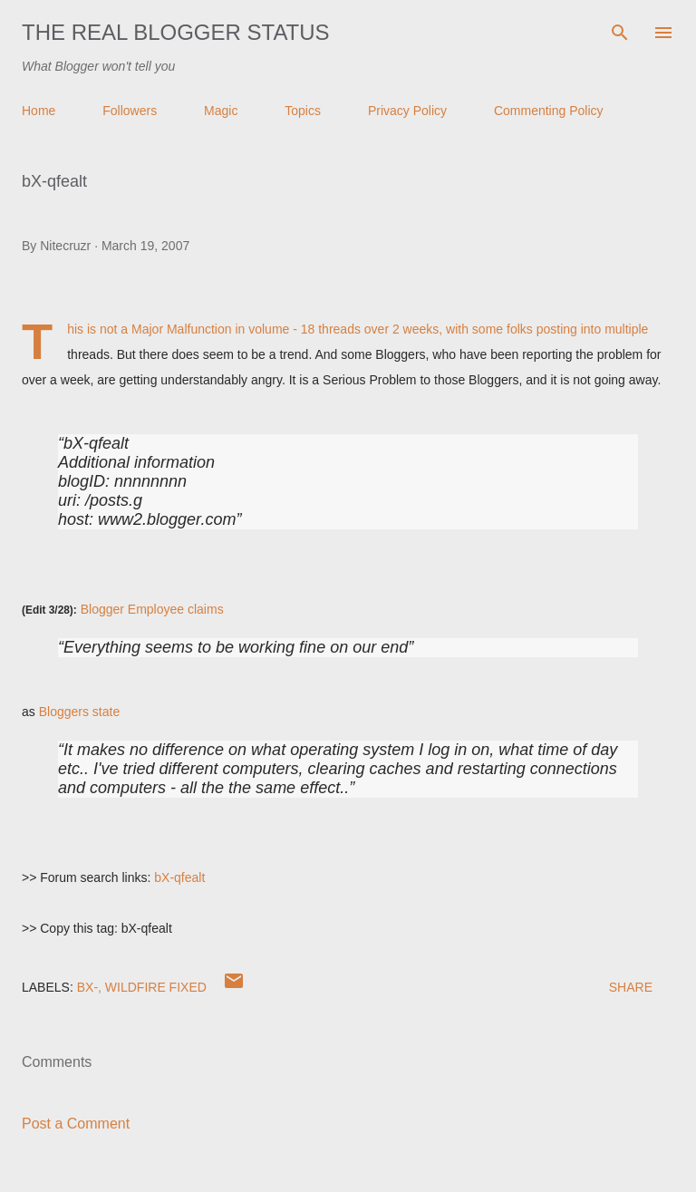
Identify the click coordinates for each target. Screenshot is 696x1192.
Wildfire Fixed (156, 987)
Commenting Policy (549, 110)
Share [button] (630, 987)
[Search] (620, 33)
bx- (87, 987)
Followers (129, 110)
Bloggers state (80, 711)
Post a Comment (76, 1123)
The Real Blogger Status (176, 32)
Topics (303, 110)
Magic (220, 110)
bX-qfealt (179, 877)
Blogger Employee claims (152, 609)
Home (38, 110)
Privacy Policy (407, 110)
